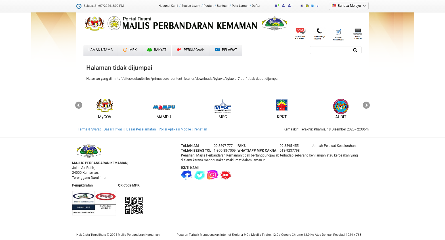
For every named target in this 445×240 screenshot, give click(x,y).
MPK (130, 50)
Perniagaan (191, 50)
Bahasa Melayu (349, 6)
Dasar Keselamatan (141, 129)
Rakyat (157, 50)
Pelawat (226, 50)
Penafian (200, 129)
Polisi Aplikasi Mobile (175, 129)
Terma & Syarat (89, 129)
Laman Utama (101, 50)
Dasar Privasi (113, 129)
